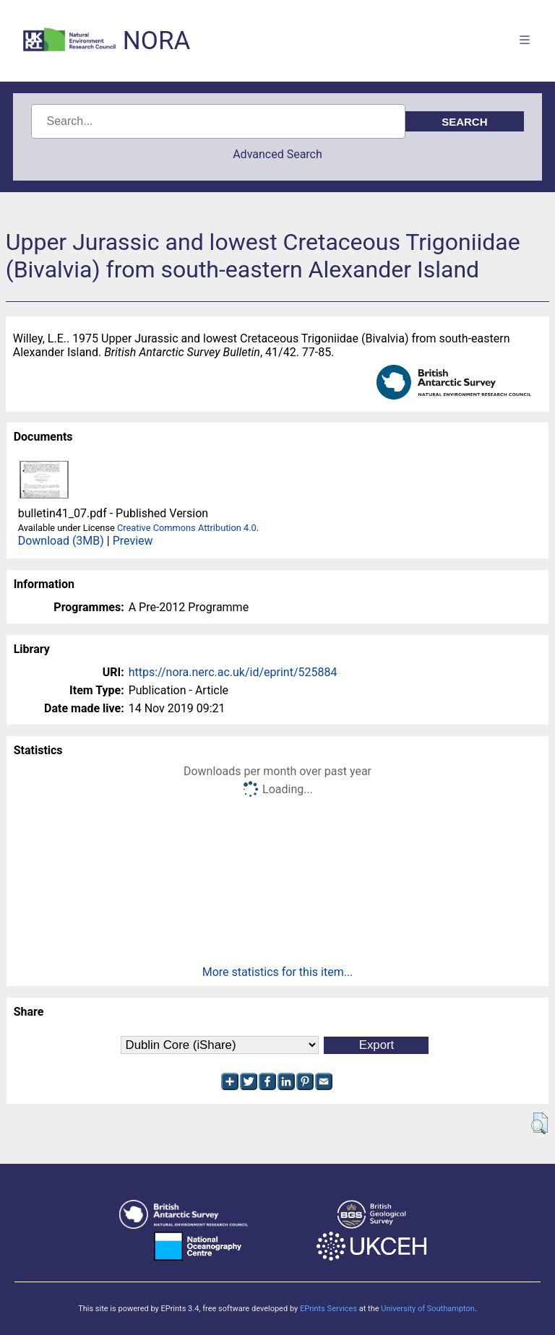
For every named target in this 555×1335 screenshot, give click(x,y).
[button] (539, 1123)
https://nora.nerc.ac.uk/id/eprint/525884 (233, 672)
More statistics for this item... (277, 972)
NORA (156, 41)
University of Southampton (428, 1308)
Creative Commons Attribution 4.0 (187, 527)
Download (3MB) (61, 541)
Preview (133, 541)
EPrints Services (328, 1308)
